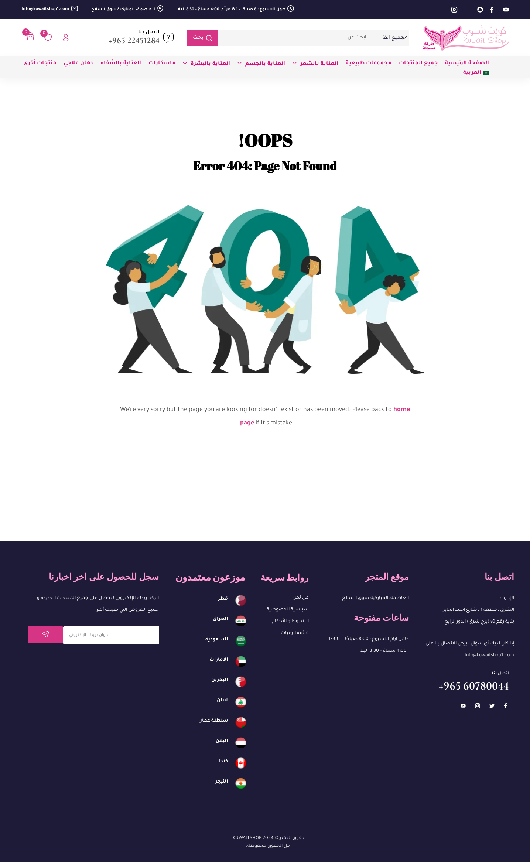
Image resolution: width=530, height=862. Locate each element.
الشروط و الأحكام (290, 621)
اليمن (222, 741)
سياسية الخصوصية (288, 609)
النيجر (221, 781)
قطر (223, 599)
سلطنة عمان (213, 721)
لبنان (222, 700)
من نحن (301, 598)
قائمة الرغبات (295, 633)
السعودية (216, 639)
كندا (223, 761)
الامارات (218, 660)
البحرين (219, 680)
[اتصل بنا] (168, 38)
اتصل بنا (149, 32)
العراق (220, 619)
